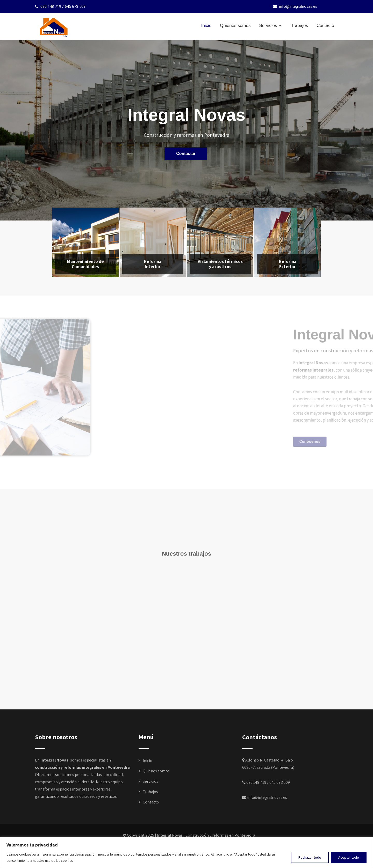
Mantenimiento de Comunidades (85, 264)
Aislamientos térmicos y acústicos (220, 264)
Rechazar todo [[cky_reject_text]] (309, 857)
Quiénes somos (235, 25)
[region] (186, 852)
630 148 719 (50, 6)
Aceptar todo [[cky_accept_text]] (348, 857)
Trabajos (299, 25)
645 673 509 (75, 6)
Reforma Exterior (287, 264)
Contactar (186, 153)
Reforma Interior (152, 264)
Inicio (206, 25)
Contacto (325, 25)
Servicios (270, 25)
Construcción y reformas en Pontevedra (220, 835)
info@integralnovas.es (298, 6)
